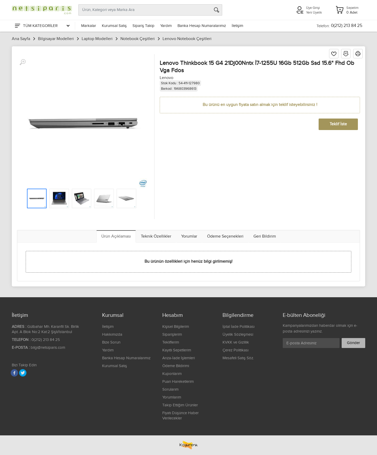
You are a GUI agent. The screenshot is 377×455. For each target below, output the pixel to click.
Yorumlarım (171, 397)
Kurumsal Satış (114, 26)
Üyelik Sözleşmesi (238, 334)
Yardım (166, 26)
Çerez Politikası (235, 350)
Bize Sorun (111, 342)
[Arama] (216, 10)
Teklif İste (338, 124)
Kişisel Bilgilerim (175, 326)
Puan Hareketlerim (178, 381)
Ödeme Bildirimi (175, 366)
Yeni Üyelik (314, 12)
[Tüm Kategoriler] (42, 26)
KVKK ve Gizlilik (236, 342)
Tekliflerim (170, 342)
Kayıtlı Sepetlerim (176, 350)
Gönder (353, 343)
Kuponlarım (172, 374)
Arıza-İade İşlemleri (178, 358)
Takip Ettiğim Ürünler (180, 405)
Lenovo (166, 77)
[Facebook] (14, 373)
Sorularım (170, 389)
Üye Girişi (313, 8)
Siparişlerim (172, 334)
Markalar (88, 26)
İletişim (237, 26)
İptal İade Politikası (238, 326)
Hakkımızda (112, 334)
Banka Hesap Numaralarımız (202, 26)
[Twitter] (22, 373)
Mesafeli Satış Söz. (238, 358)
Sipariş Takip (143, 26)
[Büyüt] (22, 62)
